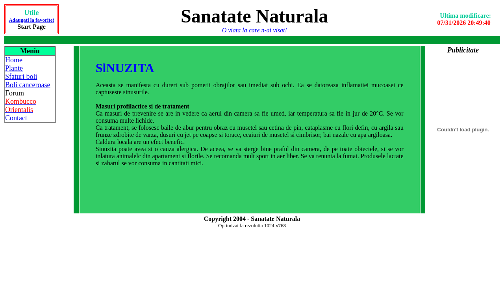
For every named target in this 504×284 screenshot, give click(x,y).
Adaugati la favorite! (31, 20)
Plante (14, 68)
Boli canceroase (27, 85)
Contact (16, 118)
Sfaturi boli (21, 76)
